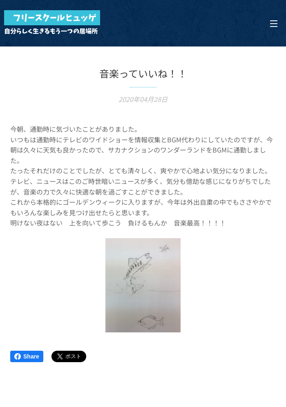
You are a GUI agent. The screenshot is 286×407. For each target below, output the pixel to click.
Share (26, 356)
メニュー (273, 23)
